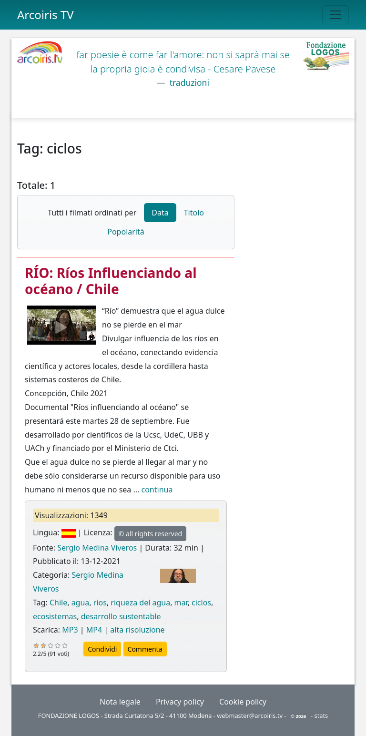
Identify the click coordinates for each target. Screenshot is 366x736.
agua (80, 602)
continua (157, 489)
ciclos (201, 602)
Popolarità (125, 231)
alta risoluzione (137, 629)
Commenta (145, 649)
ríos (100, 602)
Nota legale (120, 701)
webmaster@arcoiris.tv (250, 715)
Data (160, 212)
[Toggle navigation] (335, 14)
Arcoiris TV (45, 14)
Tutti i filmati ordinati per (92, 212)
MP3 (70, 629)
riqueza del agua (140, 602)
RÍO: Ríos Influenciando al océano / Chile (111, 281)
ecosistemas (55, 616)
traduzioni (188, 82)
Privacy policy (180, 701)
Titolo (194, 212)
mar (181, 602)
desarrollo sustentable (121, 616)
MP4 (94, 629)
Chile (58, 602)
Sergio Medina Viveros (97, 547)
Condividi (102, 649)
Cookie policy (242, 701)
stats (321, 715)
